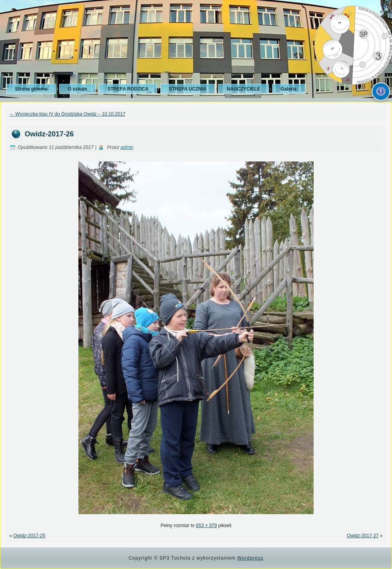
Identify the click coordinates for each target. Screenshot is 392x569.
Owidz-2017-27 (363, 535)
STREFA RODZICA (128, 89)
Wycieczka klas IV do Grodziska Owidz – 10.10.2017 (67, 114)
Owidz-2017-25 (29, 535)
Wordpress (250, 558)
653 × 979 (206, 525)
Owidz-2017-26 (49, 134)
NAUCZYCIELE (243, 89)
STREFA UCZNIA (188, 89)
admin (126, 147)
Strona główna (31, 89)
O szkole (77, 89)
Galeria (289, 89)
